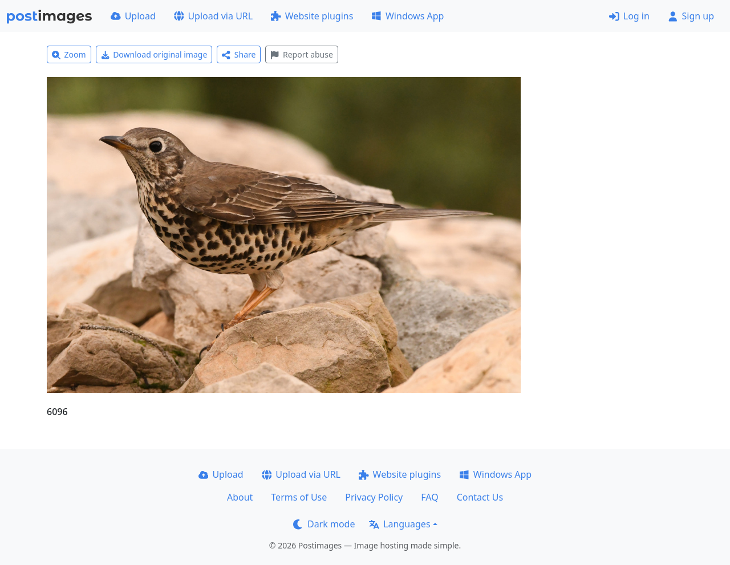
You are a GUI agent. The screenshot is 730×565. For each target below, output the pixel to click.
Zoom (69, 54)
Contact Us (480, 497)
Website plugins (312, 16)
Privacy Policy (374, 497)
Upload (133, 16)
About (240, 497)
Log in (629, 16)
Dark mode (324, 524)
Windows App (407, 16)
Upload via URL (213, 16)
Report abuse (301, 54)
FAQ (429, 497)
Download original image (154, 54)
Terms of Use (299, 497)
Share (239, 54)
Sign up (691, 16)
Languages (399, 524)
